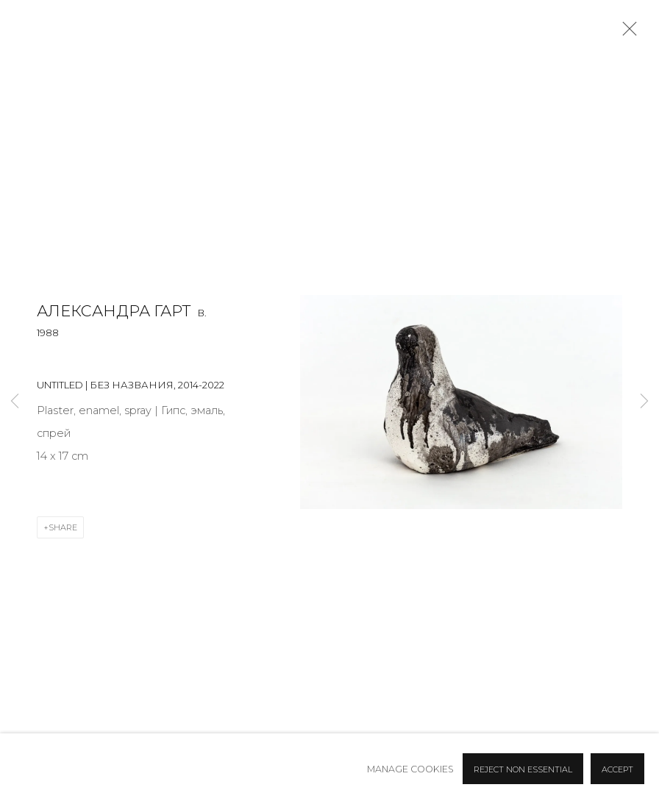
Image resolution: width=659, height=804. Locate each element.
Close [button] (626, 33)
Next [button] (644, 402)
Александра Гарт (113, 311)
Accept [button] (617, 769)
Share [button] (63, 527)
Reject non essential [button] (523, 769)
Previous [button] (14, 402)
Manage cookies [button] (410, 769)
